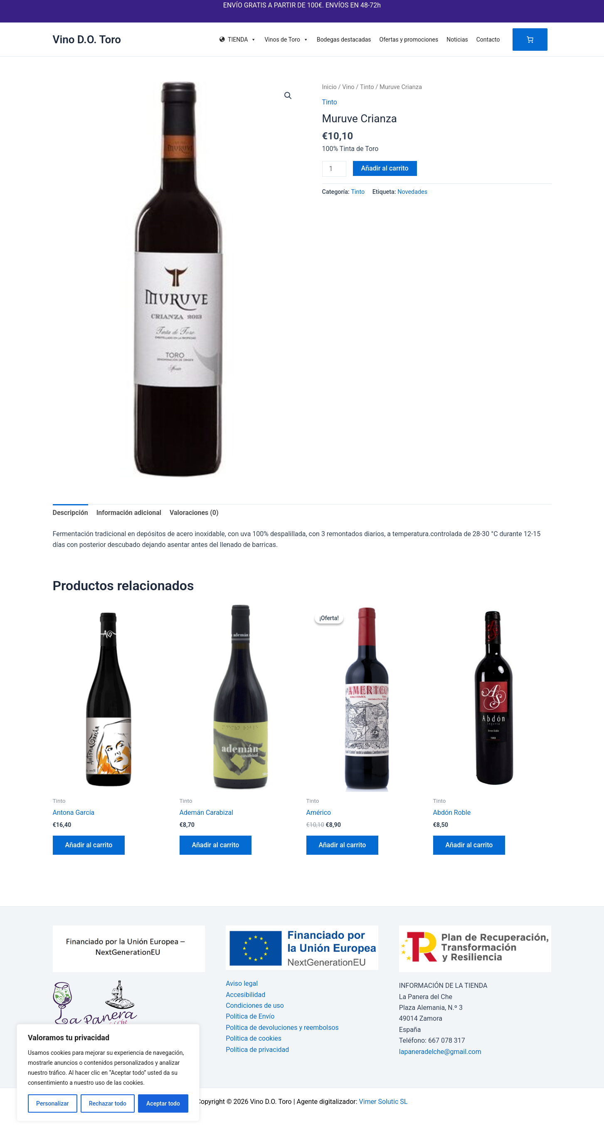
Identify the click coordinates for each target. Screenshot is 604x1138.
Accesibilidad (245, 995)
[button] (288, 95)
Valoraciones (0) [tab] (194, 513)
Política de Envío (250, 1016)
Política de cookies (253, 1038)
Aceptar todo (163, 1103)
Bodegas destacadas (344, 39)
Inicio (329, 87)
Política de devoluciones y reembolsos (282, 1028)
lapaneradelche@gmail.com (440, 1052)
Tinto (367, 87)
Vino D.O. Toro (87, 39)
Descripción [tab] (70, 513)
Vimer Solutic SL (383, 1102)
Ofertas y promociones (409, 39)
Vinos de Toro (286, 39)
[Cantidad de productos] (334, 169)
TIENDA (242, 39)
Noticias (457, 39)
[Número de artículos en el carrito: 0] (530, 39)
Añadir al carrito (385, 168)
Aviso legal (242, 983)
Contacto (488, 39)
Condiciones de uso (255, 1005)
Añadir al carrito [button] (89, 845)
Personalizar (52, 1103)
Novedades (412, 191)
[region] (108, 1072)
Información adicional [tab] (128, 513)
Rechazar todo (107, 1103)
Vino (348, 87)
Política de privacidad (257, 1050)
